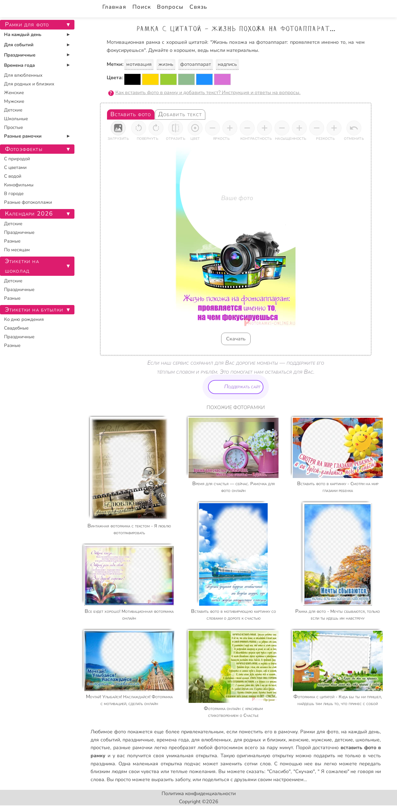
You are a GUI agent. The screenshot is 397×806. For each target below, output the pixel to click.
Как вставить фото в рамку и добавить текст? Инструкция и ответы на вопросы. (208, 92)
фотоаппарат (195, 64)
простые (100, 747)
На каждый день (22, 34)
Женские (14, 92)
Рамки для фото (319, 731)
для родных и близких (260, 739)
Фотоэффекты (23, 149)
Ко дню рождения (24, 319)
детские (344, 739)
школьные (367, 739)
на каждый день (360, 731)
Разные (12, 241)
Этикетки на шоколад (22, 266)
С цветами (15, 167)
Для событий (18, 45)
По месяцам (17, 250)
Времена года (19, 65)
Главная (114, 7)
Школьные (16, 119)
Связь (198, 7)
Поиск (141, 7)
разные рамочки (132, 747)
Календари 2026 (29, 214)
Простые (13, 127)
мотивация (139, 64)
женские (298, 739)
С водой (12, 176)
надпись (227, 64)
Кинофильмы (18, 185)
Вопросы (170, 7)
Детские (13, 110)
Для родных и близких (29, 84)
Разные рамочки (23, 136)
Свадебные (16, 328)
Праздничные (19, 55)
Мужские (14, 101)
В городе (14, 193)
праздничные (138, 739)
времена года (173, 739)
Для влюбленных (23, 75)
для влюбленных (211, 739)
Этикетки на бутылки (34, 310)
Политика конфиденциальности (199, 793)
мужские (321, 739)
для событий (105, 739)
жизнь (165, 64)
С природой (17, 159)
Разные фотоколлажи (28, 202)
